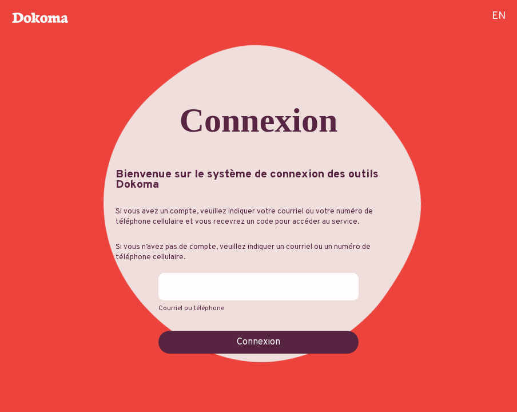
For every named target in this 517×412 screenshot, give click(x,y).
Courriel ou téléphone (191, 308)
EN (499, 16)
